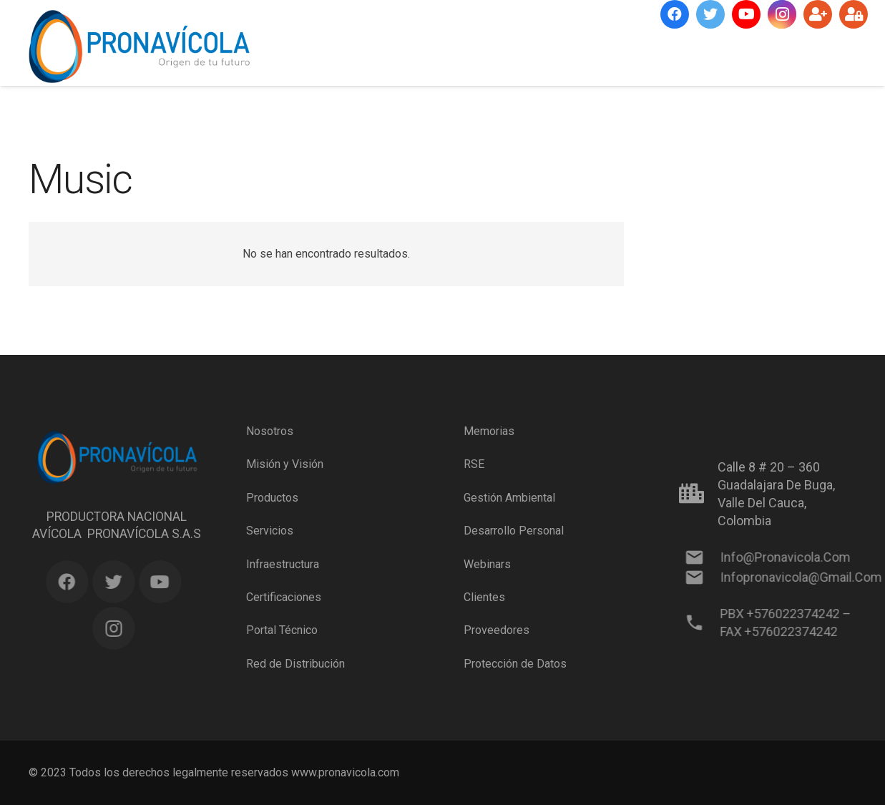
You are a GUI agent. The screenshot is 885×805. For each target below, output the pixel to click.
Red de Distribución (295, 663)
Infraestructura (282, 563)
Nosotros (269, 431)
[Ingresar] (853, 14)
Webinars (487, 563)
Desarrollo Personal (514, 530)
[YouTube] (746, 14)
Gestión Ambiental (509, 497)
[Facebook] (674, 14)
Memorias (489, 431)
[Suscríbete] (817, 14)
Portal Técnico (282, 630)
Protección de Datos (515, 663)
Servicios (269, 530)
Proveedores (496, 630)
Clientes (484, 597)
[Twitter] (710, 14)
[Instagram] (782, 14)
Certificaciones (283, 597)
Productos (272, 497)
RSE (474, 464)
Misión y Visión (284, 464)
